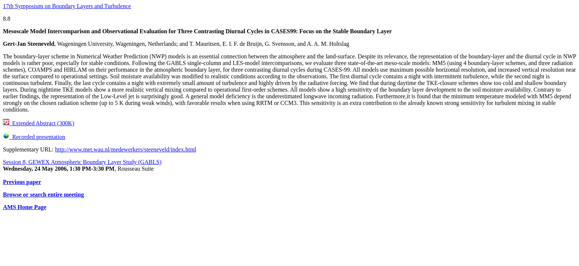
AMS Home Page (24, 207)
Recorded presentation (34, 137)
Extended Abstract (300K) (38, 123)
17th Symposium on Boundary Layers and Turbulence (67, 6)
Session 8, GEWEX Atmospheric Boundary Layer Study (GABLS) (82, 162)
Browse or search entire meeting (43, 194)
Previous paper (22, 182)
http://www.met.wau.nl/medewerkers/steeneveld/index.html (125, 149)
